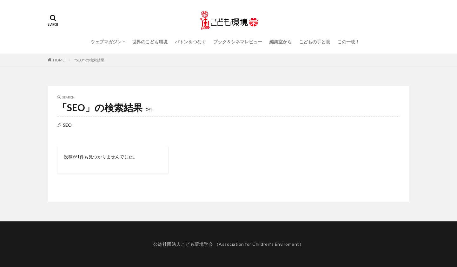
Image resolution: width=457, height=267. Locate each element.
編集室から (280, 41)
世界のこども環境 (150, 41)
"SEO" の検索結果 (89, 60)
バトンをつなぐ (190, 41)
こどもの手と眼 (314, 41)
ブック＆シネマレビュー (237, 41)
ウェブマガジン (106, 41)
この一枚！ (348, 41)
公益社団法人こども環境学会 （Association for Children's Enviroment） (228, 244)
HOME (59, 60)
